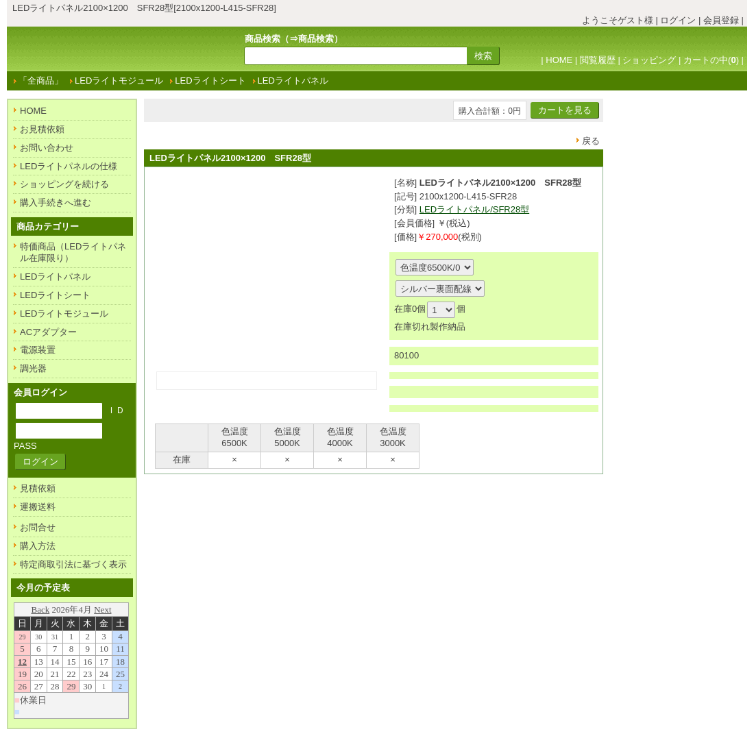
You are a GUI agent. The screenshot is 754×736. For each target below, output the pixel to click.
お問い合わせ (46, 148)
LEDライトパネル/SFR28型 (474, 209)
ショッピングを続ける (64, 184)
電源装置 (38, 350)
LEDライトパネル (293, 80)
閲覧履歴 (598, 60)
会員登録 (721, 20)
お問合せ (38, 527)
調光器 (33, 368)
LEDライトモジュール (119, 80)
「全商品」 (41, 80)
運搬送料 (38, 507)
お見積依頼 (42, 129)
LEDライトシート (210, 80)
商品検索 (316, 39)
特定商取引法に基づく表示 (73, 564)
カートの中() (711, 60)
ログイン (678, 20)
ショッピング (649, 60)
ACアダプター (48, 332)
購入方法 (38, 546)
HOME (559, 60)
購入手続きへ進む (55, 202)
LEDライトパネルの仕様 (68, 166)
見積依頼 (38, 488)
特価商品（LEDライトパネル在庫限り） (73, 252)
